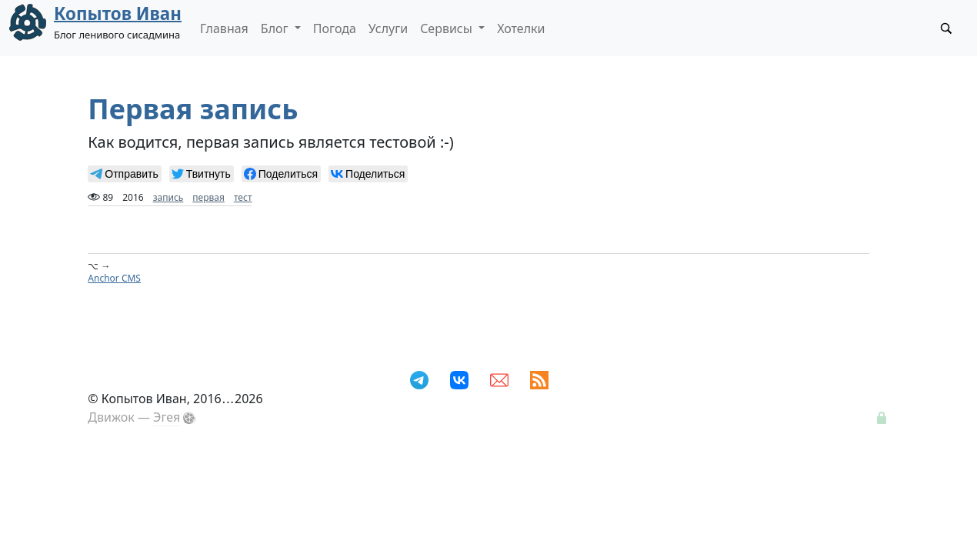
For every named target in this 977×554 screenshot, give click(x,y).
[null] (124, 173)
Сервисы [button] (447, 28)
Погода (334, 28)
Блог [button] (276, 28)
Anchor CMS (114, 278)
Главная (224, 28)
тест (243, 197)
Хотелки (521, 28)
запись (168, 197)
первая (208, 197)
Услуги (388, 28)
